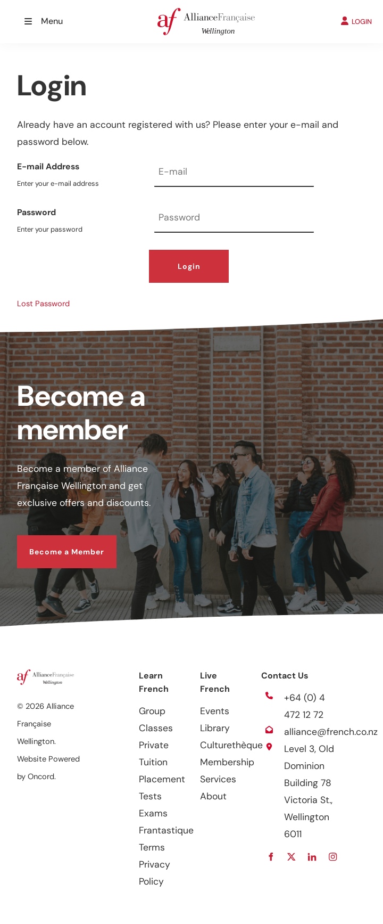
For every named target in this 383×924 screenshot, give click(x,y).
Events (214, 711)
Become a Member (54, 544)
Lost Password (43, 303)
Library (215, 728)
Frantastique (166, 830)
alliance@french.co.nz (331, 732)
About (213, 796)
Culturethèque (231, 745)
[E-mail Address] (234, 172)
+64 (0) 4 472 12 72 (304, 706)
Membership (227, 762)
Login (189, 266)
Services (218, 779)
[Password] (234, 218)
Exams (153, 813)
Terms (152, 847)
